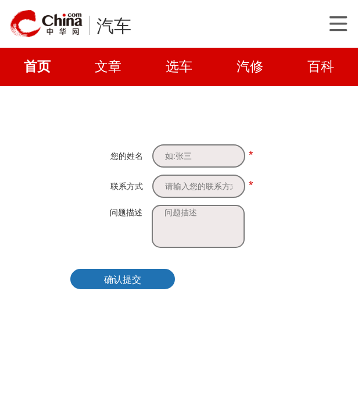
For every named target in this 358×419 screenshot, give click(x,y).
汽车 (113, 25)
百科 (320, 66)
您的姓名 (126, 156)
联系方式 (126, 186)
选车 (179, 66)
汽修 (250, 66)
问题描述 (126, 212)
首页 (37, 66)
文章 (108, 66)
